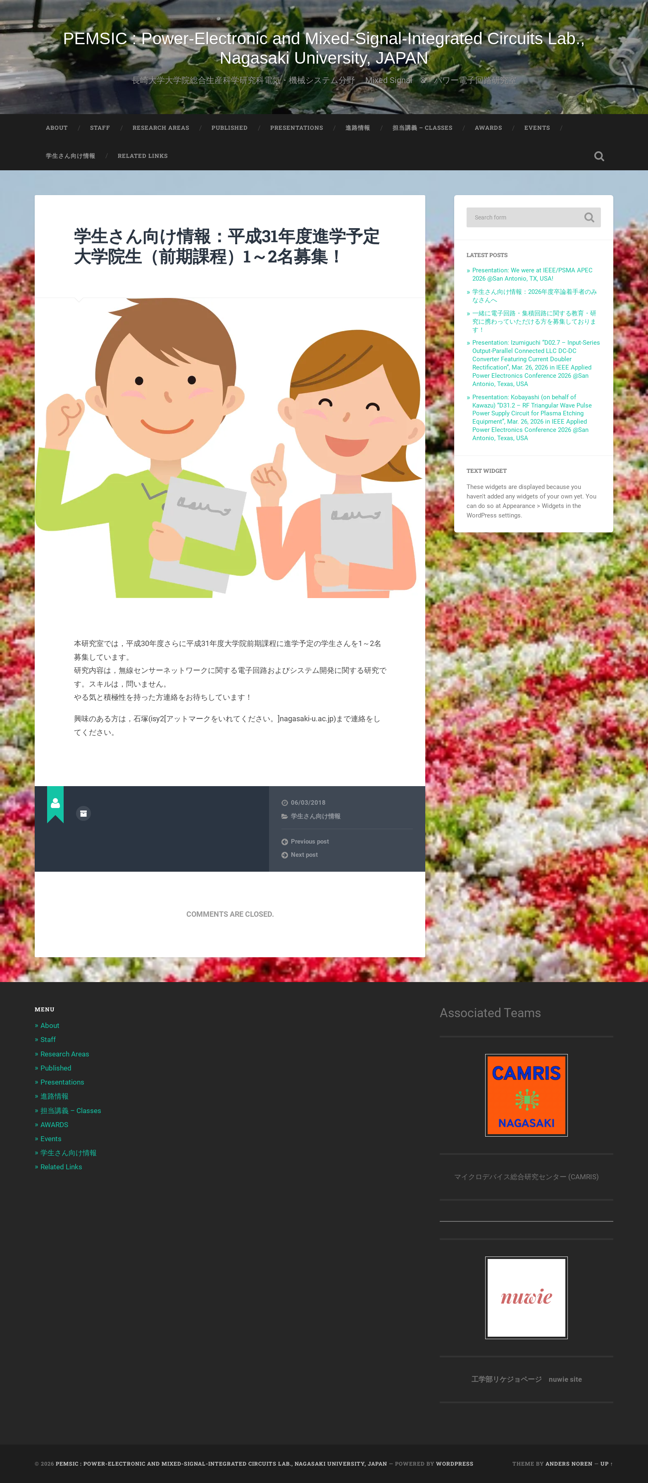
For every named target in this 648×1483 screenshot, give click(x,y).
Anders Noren (569, 1463)
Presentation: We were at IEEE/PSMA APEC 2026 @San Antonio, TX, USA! (532, 274)
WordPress (455, 1463)
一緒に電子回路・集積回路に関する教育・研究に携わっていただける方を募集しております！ (534, 322)
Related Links (143, 156)
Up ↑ (606, 1463)
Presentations (296, 127)
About (57, 127)
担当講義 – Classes (423, 127)
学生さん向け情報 (70, 156)
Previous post (310, 841)
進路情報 (357, 127)
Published (230, 127)
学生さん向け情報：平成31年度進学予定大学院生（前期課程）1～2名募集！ (227, 246)
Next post (304, 854)
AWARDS (488, 127)
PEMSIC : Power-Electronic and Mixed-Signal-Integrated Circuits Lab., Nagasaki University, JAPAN (324, 48)
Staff (100, 127)
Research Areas (161, 127)
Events (537, 127)
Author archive (83, 813)
